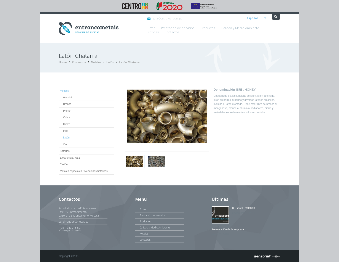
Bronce (67, 104)
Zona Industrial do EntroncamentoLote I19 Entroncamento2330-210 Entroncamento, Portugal (79, 211)
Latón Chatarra (129, 62)
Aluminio (68, 97)
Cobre (66, 117)
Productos (79, 62)
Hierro (66, 124)
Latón (110, 62)
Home (63, 62)
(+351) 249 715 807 (83, 229)
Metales (96, 62)
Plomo (66, 110)
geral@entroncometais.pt (164, 18)
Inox (65, 130)
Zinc (65, 144)
